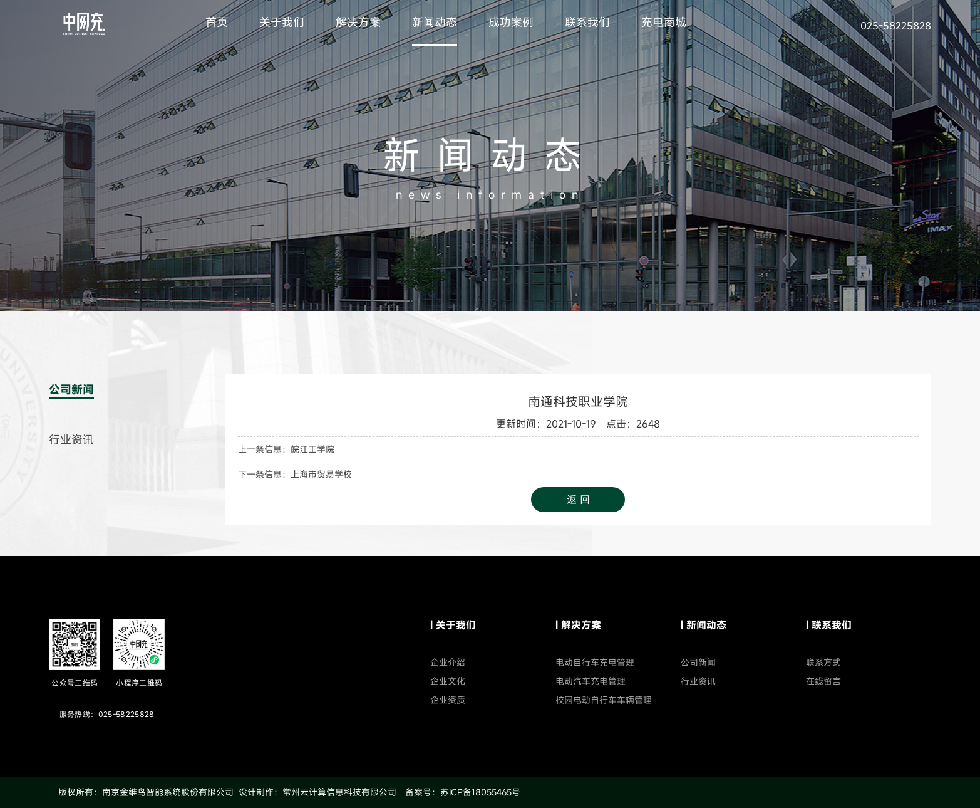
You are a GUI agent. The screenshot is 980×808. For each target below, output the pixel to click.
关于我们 (281, 21)
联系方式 (823, 662)
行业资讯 (71, 439)
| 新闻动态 (703, 625)
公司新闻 (71, 389)
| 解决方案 (578, 625)
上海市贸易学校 (321, 474)
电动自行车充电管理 (594, 662)
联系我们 (587, 21)
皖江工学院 (312, 449)
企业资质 (447, 700)
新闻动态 (434, 21)
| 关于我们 (453, 625)
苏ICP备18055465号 (480, 792)
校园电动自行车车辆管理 (603, 700)
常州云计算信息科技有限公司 (339, 792)
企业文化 (447, 681)
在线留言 (823, 681)
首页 (216, 21)
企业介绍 (447, 662)
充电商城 (663, 21)
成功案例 (511, 21)
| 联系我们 (829, 625)
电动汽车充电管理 (590, 681)
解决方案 (358, 21)
